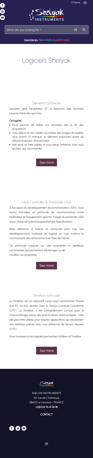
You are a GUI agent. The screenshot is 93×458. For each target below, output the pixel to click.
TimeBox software (46, 295)
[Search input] (38, 29)
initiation (48, 40)
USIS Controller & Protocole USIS (46, 202)
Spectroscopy (31, 40)
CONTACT (46, 414)
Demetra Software (46, 103)
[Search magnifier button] (84, 29)
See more (46, 162)
